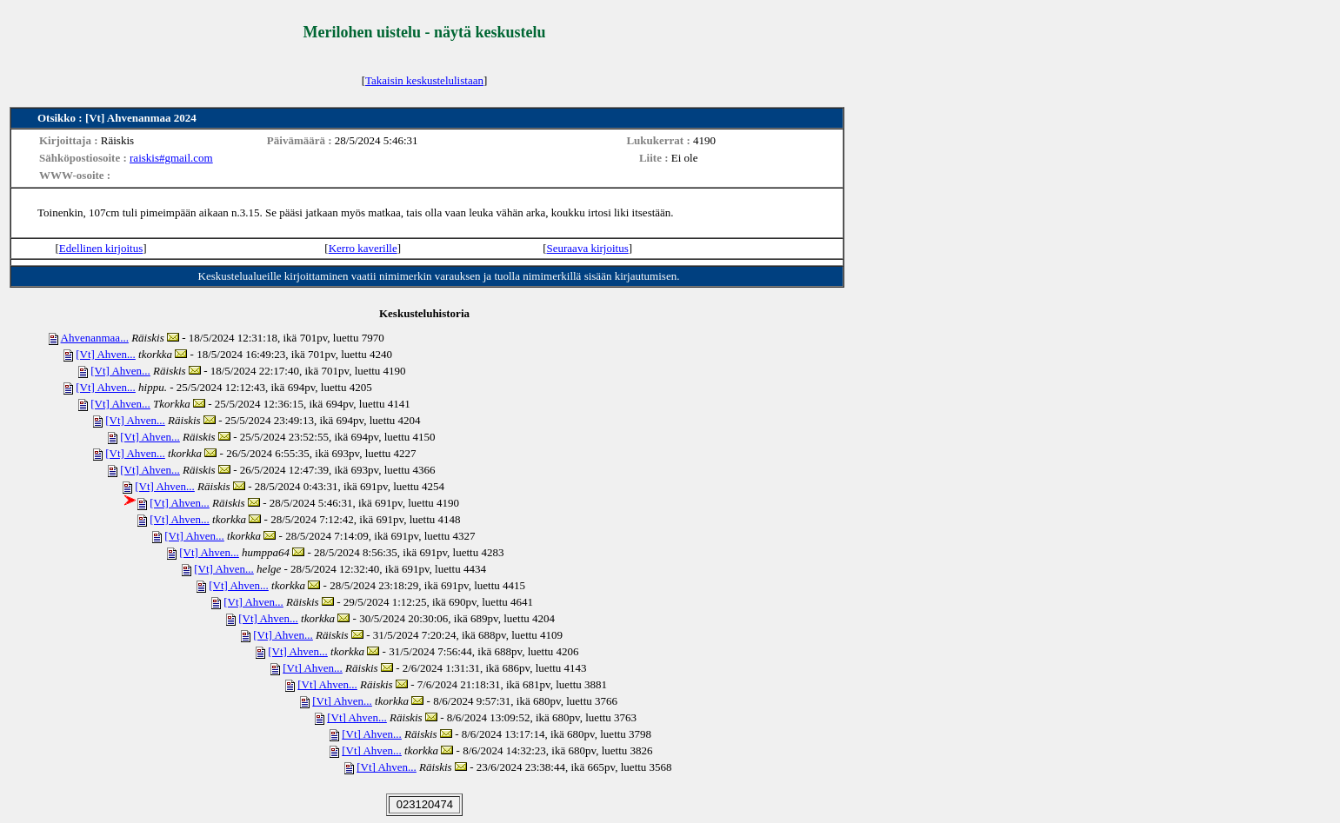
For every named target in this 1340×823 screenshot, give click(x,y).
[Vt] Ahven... (106, 354)
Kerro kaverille (363, 248)
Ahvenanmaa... (95, 337)
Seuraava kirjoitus (588, 248)
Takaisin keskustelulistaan (424, 80)
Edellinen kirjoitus (101, 248)
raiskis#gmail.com (171, 157)
